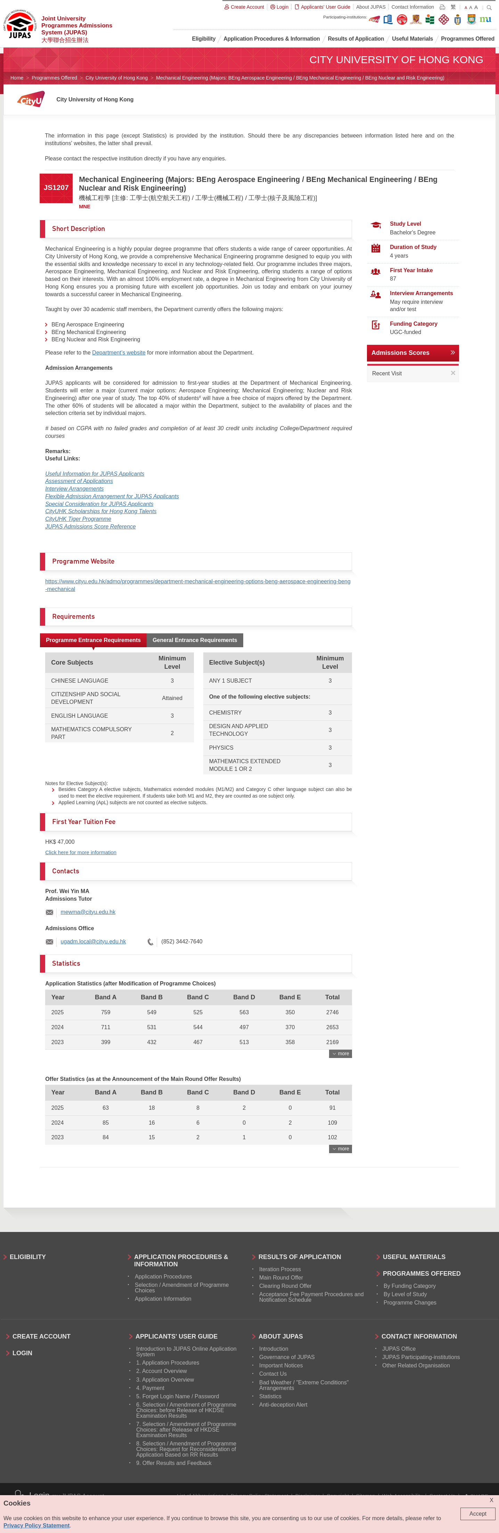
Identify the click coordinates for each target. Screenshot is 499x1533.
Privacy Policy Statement (36, 1525)
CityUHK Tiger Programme (78, 519)
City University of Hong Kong (116, 78)
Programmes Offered (54, 78)
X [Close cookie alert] (491, 1500)
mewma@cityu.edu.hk (88, 912)
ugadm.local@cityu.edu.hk (93, 941)
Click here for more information (80, 852)
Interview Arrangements (74, 489)
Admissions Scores (400, 352)
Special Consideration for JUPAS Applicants (99, 504)
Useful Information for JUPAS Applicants (94, 474)
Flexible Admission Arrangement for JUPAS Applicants (112, 496)
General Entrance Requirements (195, 640)
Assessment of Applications (79, 481)
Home (16, 78)
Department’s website (119, 353)
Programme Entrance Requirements (93, 640)
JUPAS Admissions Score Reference (90, 527)
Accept (477, 1514)
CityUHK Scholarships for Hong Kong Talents (100, 511)
